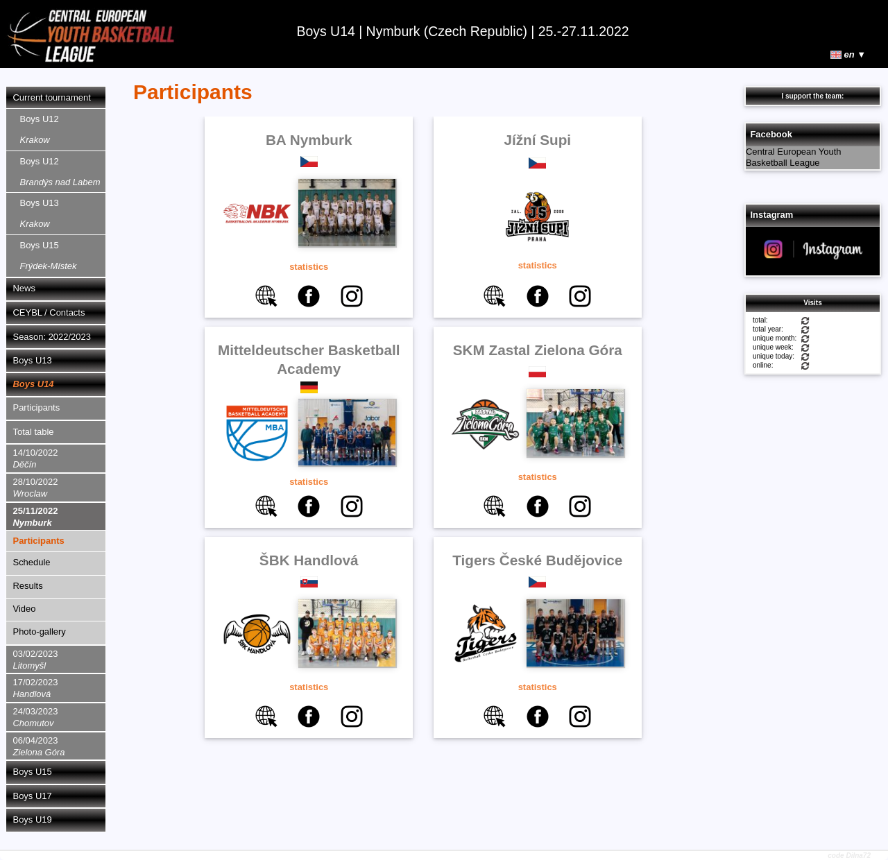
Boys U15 (48, 255)
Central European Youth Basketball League (794, 157)
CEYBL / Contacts (49, 312)
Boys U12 (39, 129)
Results (28, 586)
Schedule (32, 562)
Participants (36, 407)
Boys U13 (39, 213)
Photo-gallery (39, 631)
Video (24, 608)
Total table (33, 432)
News (24, 288)
